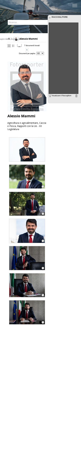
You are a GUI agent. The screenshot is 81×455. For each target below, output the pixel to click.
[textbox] (26, 22)
